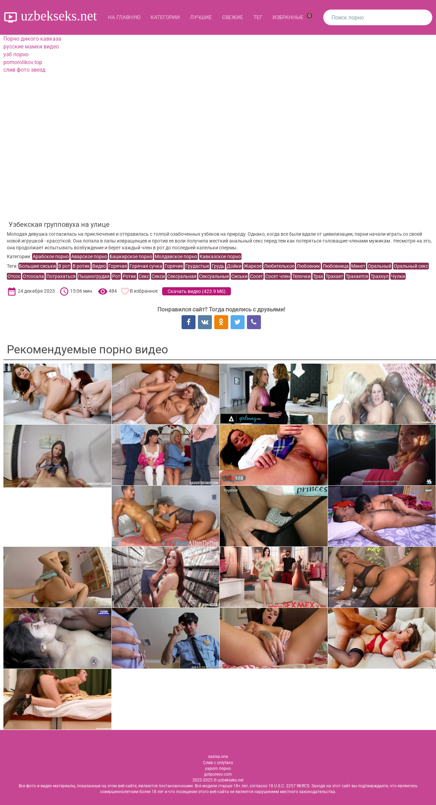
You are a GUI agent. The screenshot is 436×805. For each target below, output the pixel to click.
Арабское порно (51, 256)
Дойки (234, 266)
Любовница (336, 266)
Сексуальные (214, 276)
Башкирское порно (131, 256)
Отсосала (33, 276)
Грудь (218, 266)
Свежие (232, 17)
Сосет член (277, 276)
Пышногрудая (94, 276)
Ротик (129, 276)
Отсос (13, 276)
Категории (165, 17)
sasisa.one (218, 756)
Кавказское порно (220, 256)
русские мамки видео (31, 46)
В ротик (81, 266)
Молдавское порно (176, 256)
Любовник (308, 266)
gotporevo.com (218, 774)
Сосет (256, 276)
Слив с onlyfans (218, 762)
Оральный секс (411, 266)
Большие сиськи (37, 266)
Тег (257, 17)
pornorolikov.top (22, 62)
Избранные (292, 16)
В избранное (144, 291)
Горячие (174, 266)
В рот (64, 266)
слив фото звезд (24, 70)
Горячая (117, 266)
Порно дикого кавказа (32, 38)
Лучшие (201, 17)
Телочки (301, 276)
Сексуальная (182, 276)
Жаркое (253, 266)
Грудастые (197, 266)
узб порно (16, 54)
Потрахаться (61, 276)
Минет (358, 266)
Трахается (357, 276)
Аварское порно (89, 256)
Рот (116, 276)
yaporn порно (218, 768)
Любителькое (279, 266)
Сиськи (239, 276)
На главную (124, 17)
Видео (99, 266)
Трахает (334, 276)
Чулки (398, 276)
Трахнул (380, 276)
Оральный (379, 266)
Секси (158, 276)
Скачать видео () (196, 291)
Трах (318, 276)
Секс (144, 276)
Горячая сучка (145, 266)
